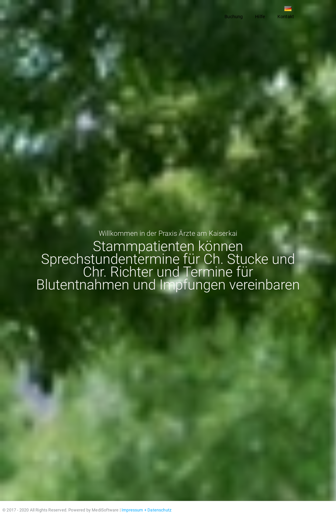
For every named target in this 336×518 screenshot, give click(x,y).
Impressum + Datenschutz (147, 510)
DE (288, 8)
